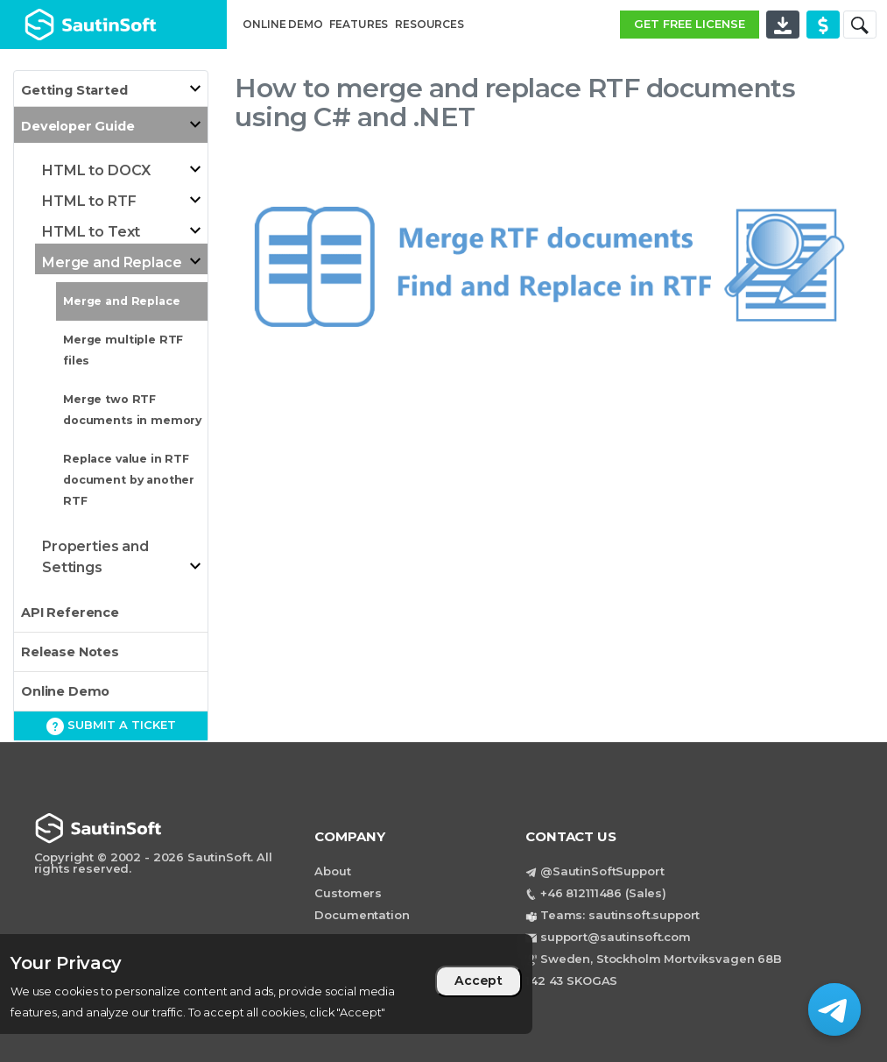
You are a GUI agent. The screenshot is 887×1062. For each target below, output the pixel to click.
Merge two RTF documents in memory (132, 410)
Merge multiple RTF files (123, 350)
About (332, 871)
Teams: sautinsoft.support (620, 915)
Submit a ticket (111, 726)
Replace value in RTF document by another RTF (128, 479)
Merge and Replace (121, 301)
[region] (266, 984)
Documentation (361, 915)
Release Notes (70, 652)
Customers (348, 893)
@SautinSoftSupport (602, 871)
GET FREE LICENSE (689, 24)
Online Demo (65, 691)
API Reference (70, 612)
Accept (478, 980)
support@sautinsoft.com (615, 937)
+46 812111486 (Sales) (603, 893)
